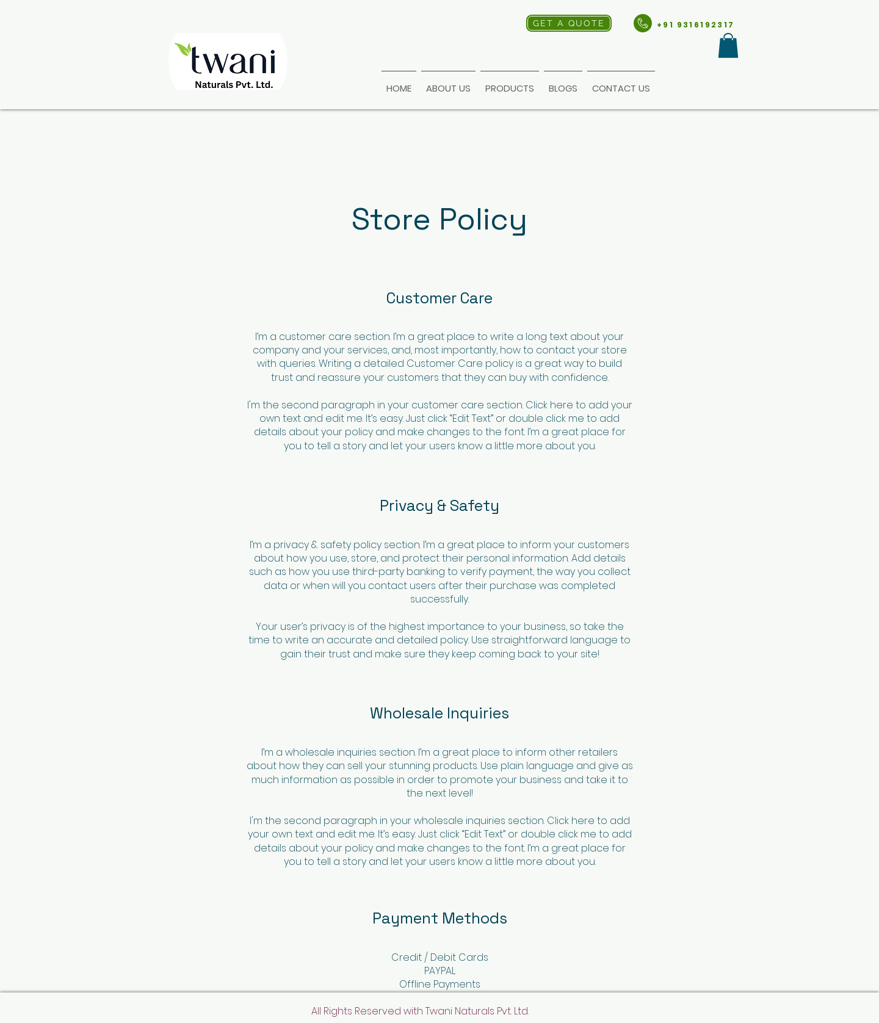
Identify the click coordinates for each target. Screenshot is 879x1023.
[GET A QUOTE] (569, 23)
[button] (728, 45)
